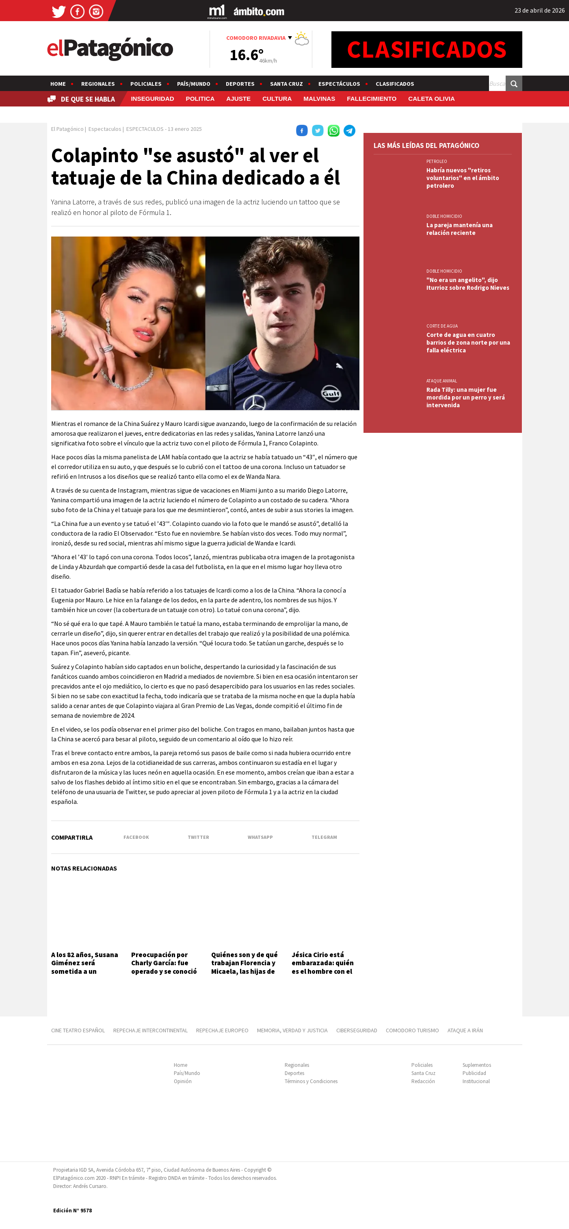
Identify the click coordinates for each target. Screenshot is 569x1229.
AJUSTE (238, 98)
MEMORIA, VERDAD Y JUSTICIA (292, 1030)
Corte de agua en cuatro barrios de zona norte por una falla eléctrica (468, 342)
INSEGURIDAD (152, 98)
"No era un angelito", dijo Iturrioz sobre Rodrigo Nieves (467, 283)
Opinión (183, 1081)
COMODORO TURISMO (412, 1030)
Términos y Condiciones (311, 1081)
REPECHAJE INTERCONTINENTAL (150, 1030)
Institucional (476, 1081)
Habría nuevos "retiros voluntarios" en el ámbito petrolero (462, 177)
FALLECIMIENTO (371, 98)
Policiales (146, 83)
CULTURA (277, 98)
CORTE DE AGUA (442, 326)
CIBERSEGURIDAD (356, 1030)
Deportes (240, 83)
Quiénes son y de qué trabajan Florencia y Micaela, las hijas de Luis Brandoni (244, 967)
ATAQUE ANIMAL (441, 381)
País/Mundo (193, 83)
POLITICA (200, 98)
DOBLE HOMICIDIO (444, 216)
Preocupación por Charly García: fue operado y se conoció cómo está (164, 967)
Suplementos (477, 1065)
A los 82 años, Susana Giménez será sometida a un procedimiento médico (84, 971)
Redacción (423, 1081)
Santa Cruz (286, 83)
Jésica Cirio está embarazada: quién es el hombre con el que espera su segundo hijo (323, 971)
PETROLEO (436, 161)
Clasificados (395, 83)
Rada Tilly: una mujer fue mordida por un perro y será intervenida (465, 397)
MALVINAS (319, 98)
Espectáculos (339, 83)
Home (58, 83)
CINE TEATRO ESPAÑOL (78, 1030)
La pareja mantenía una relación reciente (459, 229)
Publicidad (474, 1073)
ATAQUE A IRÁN (465, 1030)
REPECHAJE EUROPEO (222, 1030)
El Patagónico (67, 128)
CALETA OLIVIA (431, 98)
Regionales (98, 83)
